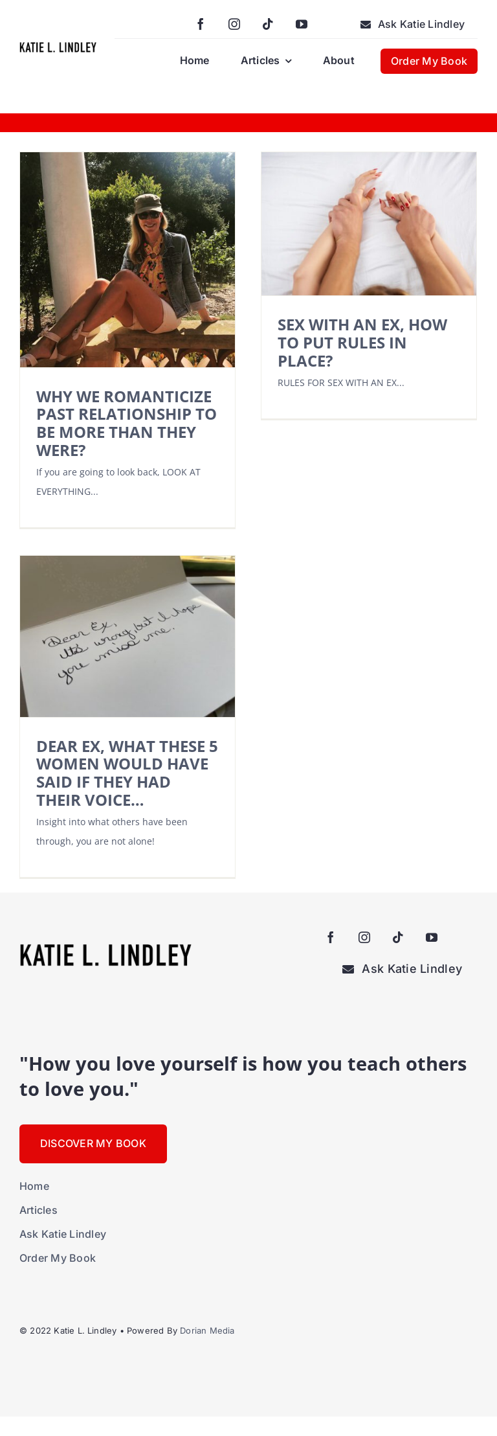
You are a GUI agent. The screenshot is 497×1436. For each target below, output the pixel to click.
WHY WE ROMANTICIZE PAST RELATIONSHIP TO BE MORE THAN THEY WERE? (126, 423)
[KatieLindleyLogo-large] (57, 46)
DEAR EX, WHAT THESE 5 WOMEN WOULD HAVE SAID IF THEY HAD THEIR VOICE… (127, 773)
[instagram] (234, 24)
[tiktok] (268, 24)
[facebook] (200, 24)
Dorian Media (207, 1330)
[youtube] (301, 24)
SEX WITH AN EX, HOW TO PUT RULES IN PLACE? (362, 342)
